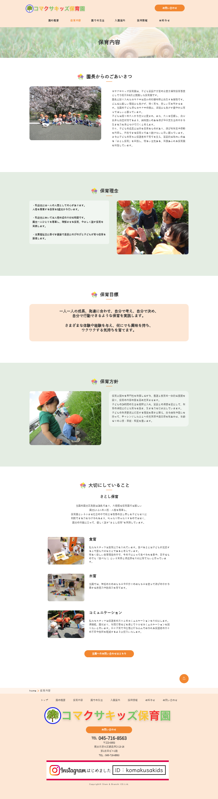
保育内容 (75, 20)
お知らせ (164, 20)
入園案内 (120, 20)
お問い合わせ (169, 8)
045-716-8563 (112, 738)
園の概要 (53, 20)
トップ (44, 700)
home (33, 690)
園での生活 (98, 20)
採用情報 (142, 20)
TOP (184, 679)
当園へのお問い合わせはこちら (109, 653)
